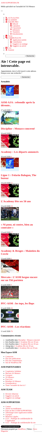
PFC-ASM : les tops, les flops (17, 303)
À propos (8, 415)
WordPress (22, 429)
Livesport (8, 375)
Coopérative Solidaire (13, 371)
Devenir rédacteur (11, 394)
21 (12, 183)
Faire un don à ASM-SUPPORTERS (18, 411)
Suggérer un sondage (12, 398)
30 (12, 308)
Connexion (9, 357)
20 (12, 206)
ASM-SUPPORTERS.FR (10, 3)
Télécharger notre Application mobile (18, 413)
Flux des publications (13, 359)
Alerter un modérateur (13, 409)
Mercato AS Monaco (12, 373)
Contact (8, 407)
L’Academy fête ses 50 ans (16, 201)
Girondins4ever (11, 383)
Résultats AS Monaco (13, 381)
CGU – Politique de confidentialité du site (20, 423)
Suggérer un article (12, 396)
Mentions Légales (11, 417)
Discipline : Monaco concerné (18, 128)
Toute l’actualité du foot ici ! (15, 385)
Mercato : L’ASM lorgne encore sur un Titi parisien (19, 279)
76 (12, 331)
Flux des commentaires (13, 361)
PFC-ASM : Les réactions (15, 326)
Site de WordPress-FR (13, 363)
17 (12, 232)
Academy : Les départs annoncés (20, 151)
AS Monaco (9, 377)
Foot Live (8, 379)
